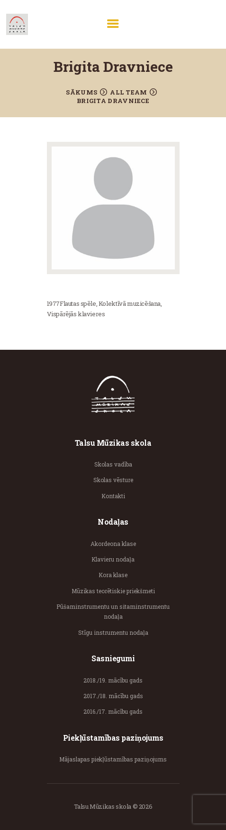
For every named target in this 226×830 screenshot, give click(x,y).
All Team (128, 92)
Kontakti (113, 496)
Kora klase (113, 575)
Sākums (81, 92)
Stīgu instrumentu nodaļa (113, 632)
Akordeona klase (113, 543)
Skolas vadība (113, 464)
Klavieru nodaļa (113, 559)
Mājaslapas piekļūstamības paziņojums (113, 759)
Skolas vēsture (113, 480)
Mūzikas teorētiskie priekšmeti (113, 591)
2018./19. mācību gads (113, 680)
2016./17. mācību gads (113, 711)
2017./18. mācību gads (113, 696)
